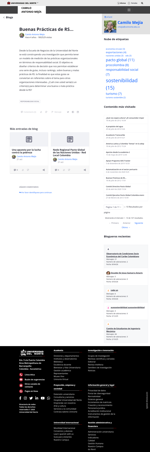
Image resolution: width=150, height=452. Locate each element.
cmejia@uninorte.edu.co (129, 26)
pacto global (120, 59)
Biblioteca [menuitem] (58, 361)
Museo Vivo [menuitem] (59, 376)
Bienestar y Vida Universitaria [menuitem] (67, 367)
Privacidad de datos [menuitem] (97, 390)
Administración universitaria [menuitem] (101, 431)
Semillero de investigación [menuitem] (100, 367)
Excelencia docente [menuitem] (62, 364)
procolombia (117, 65)
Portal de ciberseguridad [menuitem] (99, 393)
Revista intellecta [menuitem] (95, 364)
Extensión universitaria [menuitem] (64, 394)
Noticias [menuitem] (91, 370)
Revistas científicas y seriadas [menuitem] (101, 358)
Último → (126, 227)
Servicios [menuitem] (92, 434)
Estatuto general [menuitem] (95, 399)
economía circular (115, 49)
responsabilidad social (29, 101)
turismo (114, 93)
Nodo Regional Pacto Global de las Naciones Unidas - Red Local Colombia (69, 152)
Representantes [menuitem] (61, 373)
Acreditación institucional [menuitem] (99, 411)
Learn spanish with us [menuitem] (64, 434)
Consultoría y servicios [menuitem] (64, 397)
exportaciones (116, 52)
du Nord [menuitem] (92, 449)
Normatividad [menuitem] (94, 396)
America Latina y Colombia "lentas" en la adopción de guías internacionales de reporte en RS (125, 143)
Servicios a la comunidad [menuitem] (65, 408)
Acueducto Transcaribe (115, 135)
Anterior (126, 223)
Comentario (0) (28, 112)
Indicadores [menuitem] (93, 437)
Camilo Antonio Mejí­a (35, 34)
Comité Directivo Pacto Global (118, 186)
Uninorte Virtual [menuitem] (61, 379)
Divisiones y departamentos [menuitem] (66, 356)
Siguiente (139, 223)
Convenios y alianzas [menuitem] (63, 431)
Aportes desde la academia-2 (118, 152)
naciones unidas (114, 55)
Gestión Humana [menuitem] (95, 443)
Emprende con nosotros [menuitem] (65, 403)
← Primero (114, 223)
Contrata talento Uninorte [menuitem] (65, 411)
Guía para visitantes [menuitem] (63, 437)
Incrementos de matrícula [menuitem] (99, 402)
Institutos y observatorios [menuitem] (65, 358)
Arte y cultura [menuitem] (60, 406)
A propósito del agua (114, 126)
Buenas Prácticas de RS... (116, 178)
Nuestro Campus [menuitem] (61, 439)
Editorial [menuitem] (92, 361)
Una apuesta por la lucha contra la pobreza (26, 151)
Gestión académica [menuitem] (62, 370)
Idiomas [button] (121, 3)
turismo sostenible (116, 97)
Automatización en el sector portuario (121, 169)
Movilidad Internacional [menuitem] (64, 428)
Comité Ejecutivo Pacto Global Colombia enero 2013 (125, 195)
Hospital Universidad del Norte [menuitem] (68, 400)
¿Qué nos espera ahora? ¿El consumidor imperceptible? (125, 118)
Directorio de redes (27, 404)
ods (128, 55)
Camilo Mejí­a (130, 22)
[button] (142, 3)
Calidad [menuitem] (91, 440)
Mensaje (56, 112)
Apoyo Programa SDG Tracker (118, 161)
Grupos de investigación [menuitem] (99, 356)
